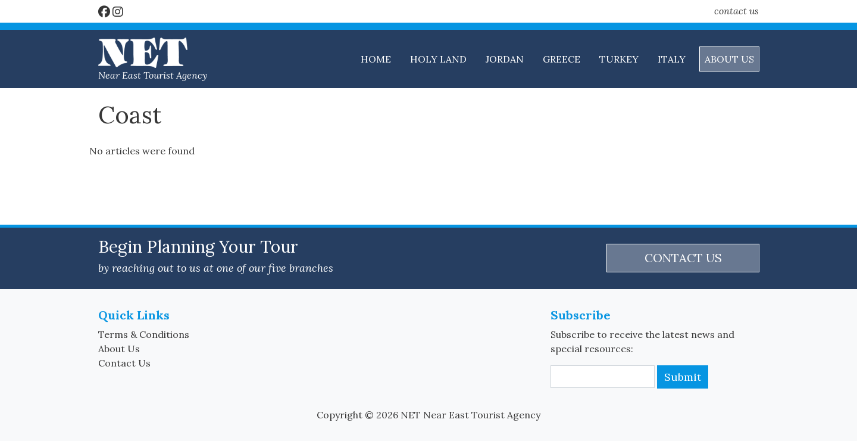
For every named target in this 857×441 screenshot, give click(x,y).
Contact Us (124, 363)
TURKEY (619, 59)
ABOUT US (729, 59)
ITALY (672, 59)
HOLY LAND (438, 59)
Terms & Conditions (143, 334)
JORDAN (505, 59)
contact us (736, 11)
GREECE (561, 59)
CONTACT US (683, 257)
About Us (119, 349)
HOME (376, 59)
